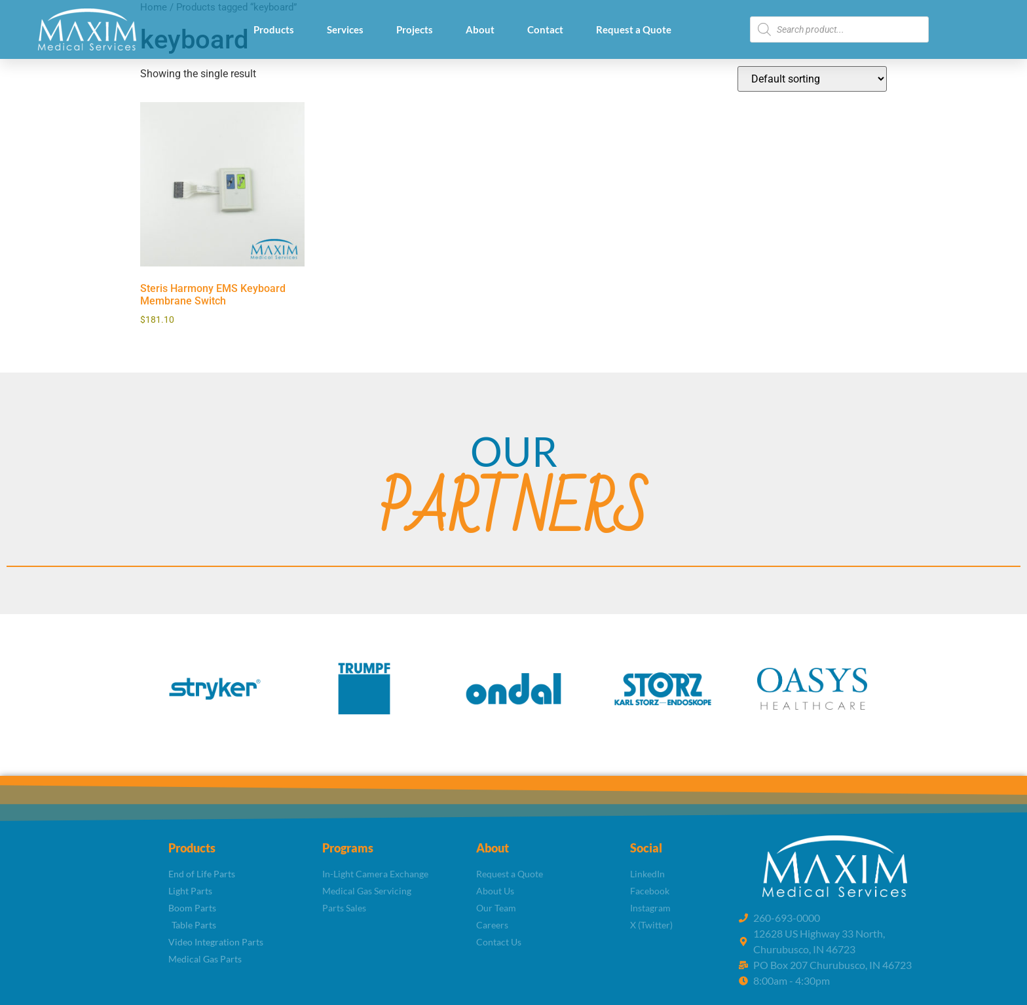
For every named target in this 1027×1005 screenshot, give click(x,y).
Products (273, 29)
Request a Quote (633, 29)
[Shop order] (812, 79)
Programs (347, 848)
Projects (414, 29)
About (480, 29)
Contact (545, 29)
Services (345, 29)
